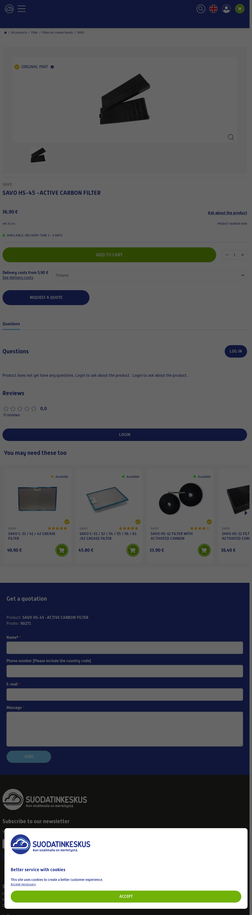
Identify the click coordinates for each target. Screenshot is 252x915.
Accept (126, 896)
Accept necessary (23, 884)
